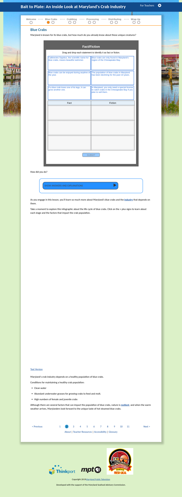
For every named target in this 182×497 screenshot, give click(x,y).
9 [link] (115, 426)
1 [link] (60, 426)
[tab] (80, 185)
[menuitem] (147, 5)
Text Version (36, 369)
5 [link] (88, 426)
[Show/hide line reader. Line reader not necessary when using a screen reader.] (159, 5)
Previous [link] (38, 426)
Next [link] (147, 426)
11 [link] (128, 426)
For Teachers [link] (147, 5)
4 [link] (81, 426)
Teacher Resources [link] (82, 431)
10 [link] (122, 426)
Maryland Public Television (98, 479)
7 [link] (101, 426)
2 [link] (67, 426)
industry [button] (128, 199)
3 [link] (74, 426)
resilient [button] (125, 404)
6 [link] (94, 426)
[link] (48, 22)
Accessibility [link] (100, 431)
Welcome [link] (31, 19)
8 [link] (108, 426)
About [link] (68, 431)
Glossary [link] (113, 431)
